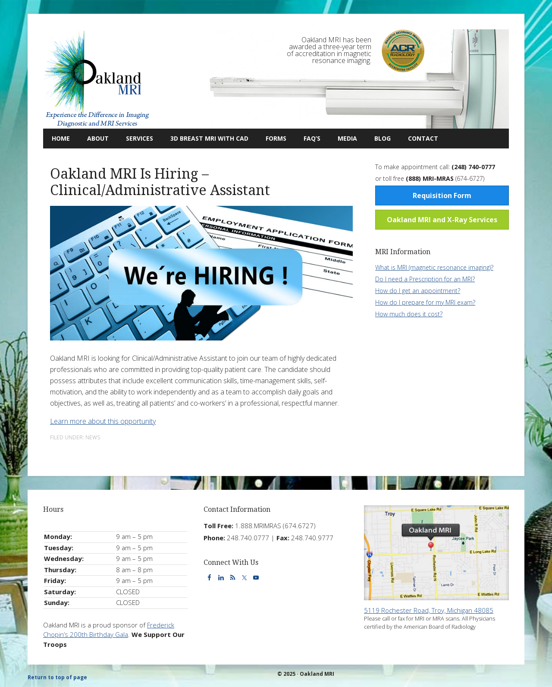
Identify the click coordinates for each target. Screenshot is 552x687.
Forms (276, 138)
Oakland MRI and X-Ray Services (442, 219)
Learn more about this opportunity (103, 421)
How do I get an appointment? (417, 291)
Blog (378, 138)
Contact (418, 138)
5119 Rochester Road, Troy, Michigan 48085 (428, 610)
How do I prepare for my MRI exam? (425, 302)
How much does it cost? (408, 314)
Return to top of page (57, 677)
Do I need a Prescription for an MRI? (425, 279)
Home (61, 138)
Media (347, 138)
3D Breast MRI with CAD (209, 138)
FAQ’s (312, 138)
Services (135, 138)
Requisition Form (442, 195)
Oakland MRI (97, 79)
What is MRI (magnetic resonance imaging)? (434, 267)
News (92, 437)
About (93, 138)
